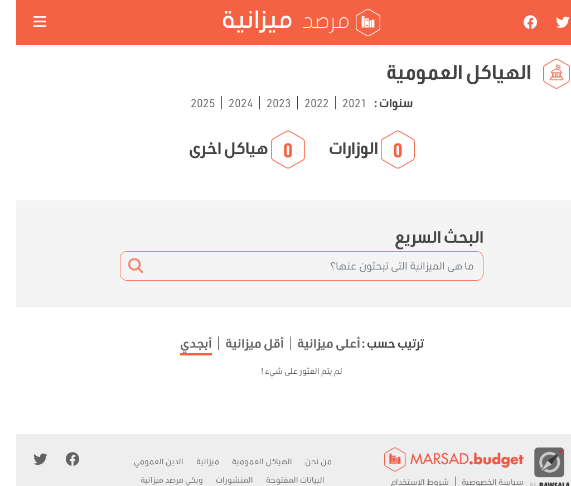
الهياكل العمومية (246, 461)
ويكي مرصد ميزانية (155, 479)
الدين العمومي (142, 461)
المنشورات (218, 479)
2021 (337, 102)
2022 (299, 102)
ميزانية (191, 461)
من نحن (302, 461)
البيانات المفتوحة (279, 479)
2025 (187, 102)
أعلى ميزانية (311, 342)
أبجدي (180, 342)
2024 (223, 102)
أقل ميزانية (237, 342)
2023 (261, 102)
